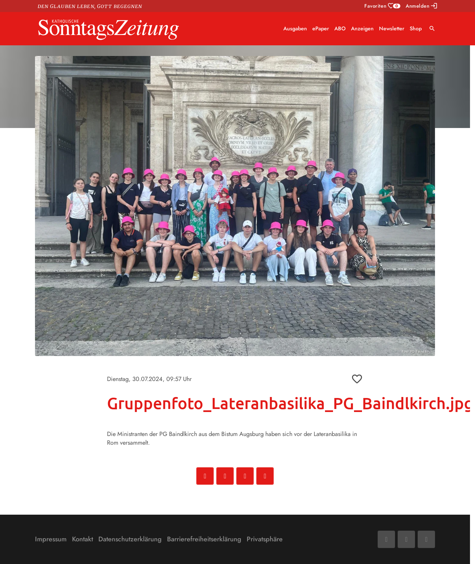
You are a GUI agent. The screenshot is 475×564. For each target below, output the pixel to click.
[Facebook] (386, 539)
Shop (416, 28)
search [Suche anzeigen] (432, 28)
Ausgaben (295, 28)
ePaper (320, 28)
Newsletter (391, 28)
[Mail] (406, 539)
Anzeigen (362, 28)
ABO (340, 28)
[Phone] (426, 539)
